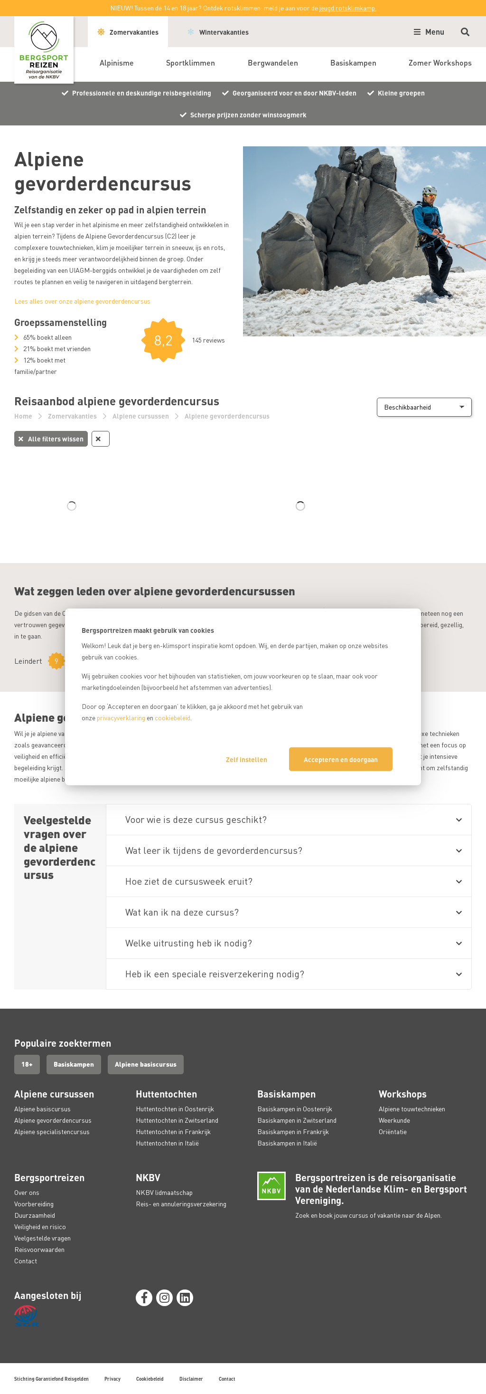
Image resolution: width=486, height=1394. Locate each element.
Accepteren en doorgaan (341, 759)
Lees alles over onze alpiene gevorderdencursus (82, 301)
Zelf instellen (246, 759)
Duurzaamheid (34, 1215)
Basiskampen (74, 1064)
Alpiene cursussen (141, 415)
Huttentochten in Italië (167, 1143)
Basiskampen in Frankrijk (293, 1131)
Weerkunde (394, 1120)
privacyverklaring (121, 718)
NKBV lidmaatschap (164, 1192)
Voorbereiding (34, 1204)
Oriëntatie (393, 1131)
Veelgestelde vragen (42, 1238)
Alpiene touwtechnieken (412, 1109)
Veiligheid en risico (40, 1226)
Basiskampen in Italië (287, 1143)
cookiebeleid (172, 718)
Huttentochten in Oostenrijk (175, 1109)
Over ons (26, 1192)
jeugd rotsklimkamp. (347, 8)
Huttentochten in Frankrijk (173, 1131)
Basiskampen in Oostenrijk (294, 1109)
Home (24, 415)
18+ (27, 1064)
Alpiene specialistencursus (52, 1131)
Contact (25, 1261)
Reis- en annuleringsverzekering (181, 1204)
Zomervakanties (73, 415)
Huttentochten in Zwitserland (177, 1120)
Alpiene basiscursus (147, 1064)
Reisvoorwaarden (39, 1249)
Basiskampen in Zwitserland (296, 1120)
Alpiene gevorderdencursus (227, 415)
